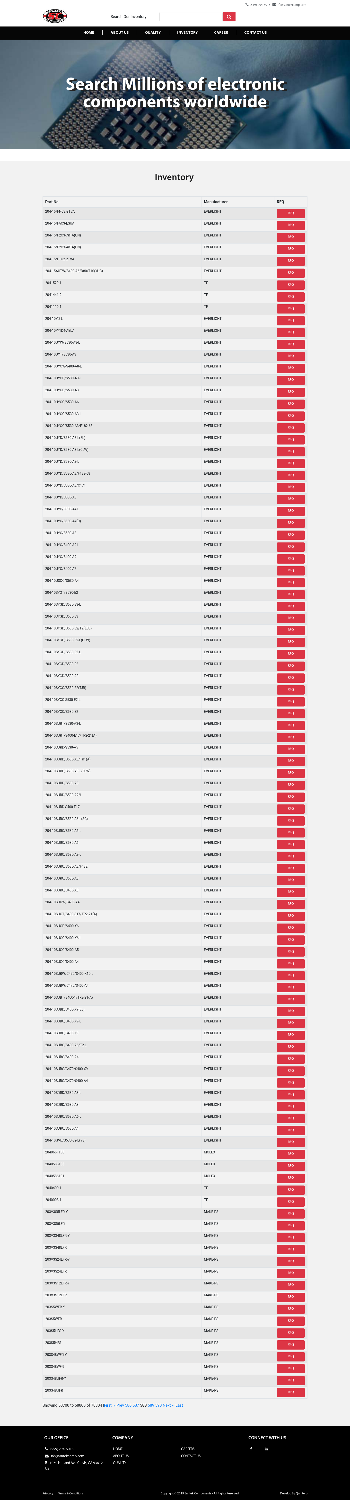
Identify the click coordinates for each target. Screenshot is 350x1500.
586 (128, 1405)
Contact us (255, 33)
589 (151, 1405)
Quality (153, 33)
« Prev (119, 1405)
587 (135, 1405)
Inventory (187, 33)
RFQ (291, 213)
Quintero (301, 1493)
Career (221, 33)
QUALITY (119, 1463)
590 (158, 1405)
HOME (117, 1449)
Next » (168, 1405)
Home (88, 33)
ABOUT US (121, 1456)
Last (179, 1405)
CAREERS (187, 1449)
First (108, 1405)
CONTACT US (191, 1456)
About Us (120, 33)
